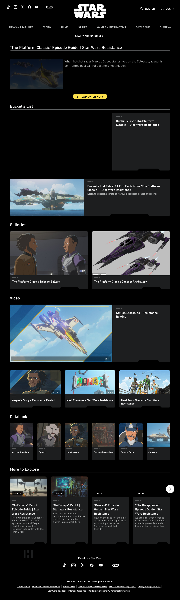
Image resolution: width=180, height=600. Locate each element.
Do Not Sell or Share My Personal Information (109, 590)
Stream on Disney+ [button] (89, 96)
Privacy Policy (69, 586)
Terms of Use (23, 586)
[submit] (141, 8)
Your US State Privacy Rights (122, 586)
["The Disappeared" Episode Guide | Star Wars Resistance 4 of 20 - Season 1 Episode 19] (151, 486)
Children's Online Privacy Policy (92, 586)
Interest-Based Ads (77, 590)
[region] (61, 141)
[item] (21, 28)
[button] (170, 488)
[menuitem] (47, 28)
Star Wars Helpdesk (57, 590)
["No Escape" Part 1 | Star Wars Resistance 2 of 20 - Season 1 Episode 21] (69, 486)
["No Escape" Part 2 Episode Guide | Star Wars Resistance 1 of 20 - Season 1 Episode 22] (28, 486)
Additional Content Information (46, 586)
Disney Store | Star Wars (149, 586)
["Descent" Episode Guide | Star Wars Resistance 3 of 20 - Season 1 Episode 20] (110, 486)
